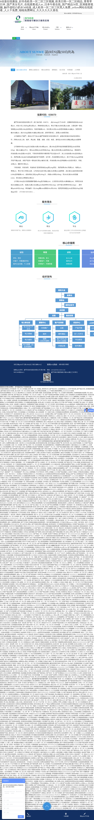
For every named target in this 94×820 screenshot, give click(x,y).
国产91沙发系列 (60, 726)
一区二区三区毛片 (5, 660)
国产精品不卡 (74, 712)
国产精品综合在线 (16, 629)
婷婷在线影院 (5, 517)
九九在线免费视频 (70, 482)
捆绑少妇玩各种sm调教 (7, 457)
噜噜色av (76, 699)
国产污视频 (68, 500)
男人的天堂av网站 (25, 527)
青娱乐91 (62, 531)
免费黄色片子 (65, 797)
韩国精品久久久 (19, 620)
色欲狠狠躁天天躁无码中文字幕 (57, 680)
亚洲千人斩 (28, 540)
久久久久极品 (87, 442)
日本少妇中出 (15, 527)
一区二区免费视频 (78, 565)
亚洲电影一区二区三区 (30, 397)
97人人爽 (78, 660)
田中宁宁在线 (51, 473)
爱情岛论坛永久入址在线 (51, 587)
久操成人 (30, 718)
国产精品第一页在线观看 (7, 602)
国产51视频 (81, 432)
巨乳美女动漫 (87, 763)
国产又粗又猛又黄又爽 (44, 434)
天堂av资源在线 (89, 482)
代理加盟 (72, 70)
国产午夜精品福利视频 (52, 397)
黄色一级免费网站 (66, 803)
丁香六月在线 (20, 430)
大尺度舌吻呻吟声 (35, 796)
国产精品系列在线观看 (15, 562)
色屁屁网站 (76, 697)
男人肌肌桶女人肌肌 (64, 691)
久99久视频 (18, 631)
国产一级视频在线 (47, 428)
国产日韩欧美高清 (44, 649)
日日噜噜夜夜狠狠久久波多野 (85, 720)
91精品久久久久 (7, 569)
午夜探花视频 (19, 695)
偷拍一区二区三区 (69, 419)
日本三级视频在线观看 (7, 500)
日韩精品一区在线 (55, 594)
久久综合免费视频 (71, 668)
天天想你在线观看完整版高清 (70, 707)
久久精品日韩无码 (13, 633)
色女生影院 (66, 722)
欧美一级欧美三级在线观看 (56, 403)
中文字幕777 (83, 716)
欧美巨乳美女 (14, 426)
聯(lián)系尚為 (47, 70)
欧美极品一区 (30, 614)
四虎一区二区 (72, 680)
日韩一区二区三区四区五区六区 (24, 647)
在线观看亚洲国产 (30, 455)
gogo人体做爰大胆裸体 (73, 799)
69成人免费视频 (27, 449)
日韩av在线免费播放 (19, 569)
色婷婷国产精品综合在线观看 (37, 548)
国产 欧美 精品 (17, 449)
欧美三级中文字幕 (38, 509)
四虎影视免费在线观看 (56, 480)
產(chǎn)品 (45, 28)
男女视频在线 (59, 697)
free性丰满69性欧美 (29, 424)
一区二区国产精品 (63, 604)
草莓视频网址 (78, 763)
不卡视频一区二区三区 (16, 424)
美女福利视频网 (23, 403)
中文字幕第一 (74, 741)
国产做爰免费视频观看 (77, 504)
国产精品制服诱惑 (73, 550)
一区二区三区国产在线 (86, 627)
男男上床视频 (49, 475)
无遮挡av (53, 720)
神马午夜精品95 (53, 718)
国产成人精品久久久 (42, 469)
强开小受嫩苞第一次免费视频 (11, 438)
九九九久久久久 (40, 417)
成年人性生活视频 (5, 676)
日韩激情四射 (71, 658)
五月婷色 (68, 649)
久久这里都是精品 (9, 469)
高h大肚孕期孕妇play (48, 743)
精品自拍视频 (36, 430)
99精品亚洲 (49, 616)
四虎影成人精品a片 (67, 594)
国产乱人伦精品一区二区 (43, 465)
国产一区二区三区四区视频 (28, 633)
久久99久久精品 (29, 651)
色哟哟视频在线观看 (80, 395)
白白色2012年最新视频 (48, 739)
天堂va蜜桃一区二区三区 (24, 585)
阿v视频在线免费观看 (44, 440)
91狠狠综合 (23, 407)
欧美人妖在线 (18, 546)
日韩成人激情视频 (43, 438)
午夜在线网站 (28, 745)
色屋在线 (78, 463)
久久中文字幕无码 (18, 567)
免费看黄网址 (33, 440)
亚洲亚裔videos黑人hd (82, 507)
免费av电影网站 (13, 482)
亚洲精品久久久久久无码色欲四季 (40, 600)
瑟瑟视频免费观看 (18, 641)
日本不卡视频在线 (5, 535)
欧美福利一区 (71, 507)
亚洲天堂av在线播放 (44, 577)
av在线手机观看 (36, 411)
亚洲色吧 (73, 654)
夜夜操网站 (70, 395)
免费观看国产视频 (32, 407)
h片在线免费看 (9, 405)
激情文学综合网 (72, 440)
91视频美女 (4, 484)
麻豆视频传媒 (12, 589)
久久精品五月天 (42, 672)
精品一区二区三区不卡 (87, 799)
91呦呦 (36, 718)
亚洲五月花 (11, 422)
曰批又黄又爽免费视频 (86, 707)
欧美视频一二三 (59, 627)
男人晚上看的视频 (9, 705)
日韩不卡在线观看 (6, 641)
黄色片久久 (70, 575)
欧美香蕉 (23, 492)
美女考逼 (44, 436)
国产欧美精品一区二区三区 (18, 548)
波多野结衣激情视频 (7, 523)
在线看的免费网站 (37, 749)
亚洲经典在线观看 (84, 710)
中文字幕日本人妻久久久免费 (84, 747)
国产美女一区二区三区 (34, 625)
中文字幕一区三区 (55, 438)
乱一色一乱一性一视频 (30, 560)
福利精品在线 (64, 540)
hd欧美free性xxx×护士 (20, 751)
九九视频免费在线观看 (31, 405)
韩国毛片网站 (54, 683)
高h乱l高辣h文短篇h (11, 753)
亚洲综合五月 (26, 699)
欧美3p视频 (45, 513)
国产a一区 (80, 618)
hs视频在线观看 (55, 552)
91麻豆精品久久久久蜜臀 (29, 434)
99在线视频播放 (5, 548)
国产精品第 (85, 726)
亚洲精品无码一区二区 (50, 459)
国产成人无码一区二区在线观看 (32, 448)
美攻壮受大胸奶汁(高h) (53, 540)
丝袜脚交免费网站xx (14, 697)
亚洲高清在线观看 (63, 504)
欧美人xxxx (52, 486)
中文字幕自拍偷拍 (14, 616)
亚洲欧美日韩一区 (49, 602)
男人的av (80, 442)
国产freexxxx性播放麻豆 (78, 571)
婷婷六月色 (7, 399)
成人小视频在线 (52, 421)
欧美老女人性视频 (79, 542)
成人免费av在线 (59, 784)
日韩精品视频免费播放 (16, 411)
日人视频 (13, 579)
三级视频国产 (78, 709)
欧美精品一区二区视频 (57, 573)
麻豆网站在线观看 (10, 637)
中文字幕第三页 (78, 434)
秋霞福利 (24, 635)
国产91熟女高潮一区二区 (29, 556)
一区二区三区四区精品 (60, 428)
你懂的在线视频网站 (44, 442)
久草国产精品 (89, 480)
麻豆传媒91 (39, 596)
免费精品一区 (58, 633)
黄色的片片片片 (88, 511)
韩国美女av (51, 419)
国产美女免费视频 (53, 507)
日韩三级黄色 (80, 401)
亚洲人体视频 (71, 608)
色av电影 (70, 666)
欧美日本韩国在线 (79, 809)
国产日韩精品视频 (39, 788)
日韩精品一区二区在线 (74, 492)
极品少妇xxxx (88, 614)
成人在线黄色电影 (78, 606)
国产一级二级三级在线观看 (28, 519)
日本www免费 (69, 709)
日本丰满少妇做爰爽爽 (78, 691)
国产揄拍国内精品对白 (75, 683)
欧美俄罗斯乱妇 (5, 513)
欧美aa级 (41, 405)
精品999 (53, 722)
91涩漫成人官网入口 (44, 693)
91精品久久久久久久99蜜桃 (69, 710)
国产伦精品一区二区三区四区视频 (49, 457)
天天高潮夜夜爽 (18, 409)
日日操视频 (21, 415)
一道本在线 (26, 602)
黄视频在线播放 (19, 745)
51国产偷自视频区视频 (63, 449)
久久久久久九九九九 (48, 797)
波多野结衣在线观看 (40, 691)
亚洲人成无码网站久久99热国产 (81, 596)
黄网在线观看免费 (73, 693)
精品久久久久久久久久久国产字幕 (83, 645)
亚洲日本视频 (20, 579)
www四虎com (64, 591)
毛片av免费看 (31, 552)
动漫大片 (67, 579)
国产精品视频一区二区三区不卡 (38, 403)
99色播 (72, 589)
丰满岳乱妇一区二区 (67, 517)
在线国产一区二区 (49, 449)
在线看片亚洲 (28, 567)
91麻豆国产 (85, 506)
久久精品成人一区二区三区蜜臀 (55, 788)
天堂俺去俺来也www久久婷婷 (74, 409)
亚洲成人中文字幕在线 (64, 511)
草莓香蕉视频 (36, 451)
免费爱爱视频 (64, 529)
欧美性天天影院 (46, 455)
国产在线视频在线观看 (66, 761)
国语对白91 (32, 596)
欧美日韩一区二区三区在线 (14, 674)
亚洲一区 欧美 (22, 685)
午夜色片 (66, 401)
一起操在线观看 (5, 635)
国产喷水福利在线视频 (66, 453)
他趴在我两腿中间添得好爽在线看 (16, 453)
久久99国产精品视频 (60, 475)
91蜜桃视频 (46, 492)
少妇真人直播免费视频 (33, 790)
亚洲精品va (90, 519)
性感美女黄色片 (5, 683)
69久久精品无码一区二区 (42, 658)
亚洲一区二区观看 (44, 767)
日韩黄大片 (85, 623)
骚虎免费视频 (49, 784)
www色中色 (86, 552)
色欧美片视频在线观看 (52, 533)
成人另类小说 (56, 589)
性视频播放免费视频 (53, 745)
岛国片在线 (51, 415)
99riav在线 (72, 540)
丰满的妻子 (26, 565)
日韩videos (84, 457)
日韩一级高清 (51, 685)
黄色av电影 (86, 768)
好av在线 (74, 432)
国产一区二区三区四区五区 (61, 515)
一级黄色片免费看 (9, 542)
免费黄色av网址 (71, 556)
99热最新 (62, 509)
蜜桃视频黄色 (87, 618)
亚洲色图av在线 (61, 575)
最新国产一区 (9, 475)
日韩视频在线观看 (42, 419)
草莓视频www (16, 608)
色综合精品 (71, 533)
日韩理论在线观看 (64, 469)
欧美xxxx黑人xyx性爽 (45, 515)
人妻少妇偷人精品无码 (16, 649)
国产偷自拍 (29, 399)
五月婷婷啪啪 (29, 521)
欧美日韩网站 (19, 405)
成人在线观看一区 (41, 415)
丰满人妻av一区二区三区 (44, 593)
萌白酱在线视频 (85, 459)
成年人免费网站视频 (8, 446)
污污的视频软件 (79, 517)
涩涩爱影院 (9, 546)
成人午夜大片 (44, 504)
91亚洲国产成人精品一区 (80, 405)
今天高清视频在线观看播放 (78, 604)
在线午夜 (11, 397)
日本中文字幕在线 (14, 689)
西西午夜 (66, 583)
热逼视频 (22, 494)
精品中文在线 (39, 697)
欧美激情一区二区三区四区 (47, 407)
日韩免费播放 (35, 786)
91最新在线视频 (38, 610)
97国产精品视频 (49, 697)
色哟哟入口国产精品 (46, 732)
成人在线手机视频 (75, 446)
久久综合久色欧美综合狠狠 (79, 734)
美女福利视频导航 (67, 438)
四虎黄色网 (55, 484)
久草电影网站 (89, 649)
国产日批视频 (58, 417)
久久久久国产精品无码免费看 (53, 596)
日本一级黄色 (53, 581)
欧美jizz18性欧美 (53, 560)
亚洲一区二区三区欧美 (58, 701)
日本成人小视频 (60, 602)
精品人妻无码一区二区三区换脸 (73, 498)
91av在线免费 (10, 623)
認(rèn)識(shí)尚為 (22, 70)
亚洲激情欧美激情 (81, 397)
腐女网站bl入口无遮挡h (25, 395)
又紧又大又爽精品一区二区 (65, 421)
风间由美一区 (10, 467)
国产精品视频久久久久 (48, 411)
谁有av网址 (27, 641)
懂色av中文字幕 (60, 405)
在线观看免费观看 (84, 765)
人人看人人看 (9, 745)
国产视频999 (56, 434)
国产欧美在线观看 (60, 728)
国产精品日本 (18, 397)
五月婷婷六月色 (49, 405)
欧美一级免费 (14, 407)
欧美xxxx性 (18, 709)
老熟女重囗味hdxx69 (59, 703)
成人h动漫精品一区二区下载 (71, 544)
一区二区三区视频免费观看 (29, 438)
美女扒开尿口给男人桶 (75, 562)
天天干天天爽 (40, 608)
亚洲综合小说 (84, 430)
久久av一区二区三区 (43, 629)
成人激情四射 (9, 662)
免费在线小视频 (48, 757)
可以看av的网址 (64, 484)
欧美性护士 (70, 473)
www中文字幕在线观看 (38, 564)
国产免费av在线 (73, 486)
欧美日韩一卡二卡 (74, 687)
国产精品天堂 (68, 465)
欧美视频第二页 (15, 488)
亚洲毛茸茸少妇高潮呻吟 (59, 440)
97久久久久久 (22, 502)
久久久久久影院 (40, 529)
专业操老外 (37, 739)
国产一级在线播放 (35, 801)
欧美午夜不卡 (48, 631)
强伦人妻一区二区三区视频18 (55, 500)
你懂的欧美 (66, 577)
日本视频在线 (24, 488)
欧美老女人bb (47, 494)
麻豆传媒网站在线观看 (39, 585)
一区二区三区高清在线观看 (82, 461)
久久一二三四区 (19, 662)
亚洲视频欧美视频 (16, 600)
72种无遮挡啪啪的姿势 (53, 525)
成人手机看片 (30, 776)
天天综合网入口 (5, 521)
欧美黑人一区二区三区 (20, 591)
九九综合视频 (81, 521)
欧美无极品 (51, 446)
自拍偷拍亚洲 (10, 707)
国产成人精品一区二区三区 (39, 426)
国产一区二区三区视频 (73, 471)
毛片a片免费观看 (88, 546)
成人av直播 (84, 656)
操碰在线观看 (44, 461)
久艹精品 (47, 707)
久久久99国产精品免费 (42, 594)
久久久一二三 (53, 469)
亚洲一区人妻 (60, 409)
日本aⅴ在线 (32, 593)
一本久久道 (4, 482)
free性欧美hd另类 (55, 513)
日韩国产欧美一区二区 (55, 792)
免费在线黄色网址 (31, 579)
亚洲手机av (69, 801)
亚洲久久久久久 (32, 635)
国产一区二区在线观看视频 (36, 453)
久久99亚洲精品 (30, 415)
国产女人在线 (85, 687)
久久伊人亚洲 (79, 631)
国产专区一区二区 (68, 732)
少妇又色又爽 (57, 732)
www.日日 (11, 421)
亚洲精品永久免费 (29, 645)
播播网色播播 (47, 639)
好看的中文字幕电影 (24, 755)
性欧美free (31, 486)
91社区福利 (57, 763)
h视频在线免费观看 (15, 440)
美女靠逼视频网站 (29, 533)
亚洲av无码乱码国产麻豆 (9, 415)
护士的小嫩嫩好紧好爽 (53, 548)
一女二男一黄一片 (27, 714)
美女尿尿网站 (56, 455)
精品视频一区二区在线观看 (45, 622)
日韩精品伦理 (71, 581)
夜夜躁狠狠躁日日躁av (18, 399)
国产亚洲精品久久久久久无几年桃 (65, 676)
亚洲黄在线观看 (20, 401)
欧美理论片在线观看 (57, 465)
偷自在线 (84, 598)
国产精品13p (13, 550)
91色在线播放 (77, 755)
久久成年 (51, 430)
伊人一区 (28, 581)
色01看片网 (53, 645)
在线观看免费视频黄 (56, 544)
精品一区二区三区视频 (84, 502)
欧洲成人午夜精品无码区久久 (26, 477)
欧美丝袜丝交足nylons (22, 422)
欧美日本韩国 (62, 782)
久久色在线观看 (5, 585)
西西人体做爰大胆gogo (68, 463)
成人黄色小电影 (59, 424)
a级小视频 (31, 658)
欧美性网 (21, 451)
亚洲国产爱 (59, 446)
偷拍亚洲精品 (33, 442)
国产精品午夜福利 (62, 720)
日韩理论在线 (17, 478)
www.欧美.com (81, 654)
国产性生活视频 (84, 490)
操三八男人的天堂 (28, 417)
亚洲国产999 (18, 575)
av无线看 (90, 428)
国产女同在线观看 (84, 738)
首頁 (22, 28)
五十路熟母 (86, 562)
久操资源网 (14, 732)
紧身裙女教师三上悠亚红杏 (66, 506)
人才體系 (14, 72)
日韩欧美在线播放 (83, 475)
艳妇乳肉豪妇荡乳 (73, 625)
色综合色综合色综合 (20, 486)
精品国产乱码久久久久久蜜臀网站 (69, 399)
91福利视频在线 (63, 593)
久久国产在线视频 (12, 502)
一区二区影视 (27, 583)
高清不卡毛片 (25, 457)
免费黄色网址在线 (81, 407)
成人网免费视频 (74, 583)
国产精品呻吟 (32, 577)
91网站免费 (5, 579)
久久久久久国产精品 (83, 637)
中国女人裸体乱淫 (80, 670)
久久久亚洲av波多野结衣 (7, 743)
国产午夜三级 (8, 778)
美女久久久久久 (87, 492)
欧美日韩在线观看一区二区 (12, 741)
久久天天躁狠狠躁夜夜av (12, 622)
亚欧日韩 (69, 602)
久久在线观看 (6, 448)
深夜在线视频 (30, 484)
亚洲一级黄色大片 (32, 515)
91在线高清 (90, 515)
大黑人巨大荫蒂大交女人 (55, 502)
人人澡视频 (82, 633)
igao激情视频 (9, 544)
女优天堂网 (28, 451)
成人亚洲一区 (80, 533)
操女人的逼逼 (34, 457)
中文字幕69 (74, 455)
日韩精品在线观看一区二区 (14, 645)
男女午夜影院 (35, 732)
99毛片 (30, 751)
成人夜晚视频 (50, 521)
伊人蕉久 (53, 786)
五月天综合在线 (5, 629)
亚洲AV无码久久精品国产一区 (74, 757)
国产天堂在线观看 (42, 519)
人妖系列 (23, 606)
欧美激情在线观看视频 (56, 519)
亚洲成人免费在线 (71, 442)
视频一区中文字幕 (18, 668)
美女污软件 (5, 451)
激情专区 (24, 772)
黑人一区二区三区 (77, 403)
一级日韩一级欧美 (15, 517)
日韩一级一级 (4, 747)
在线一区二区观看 (17, 448)
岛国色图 (15, 403)
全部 (13, 70)
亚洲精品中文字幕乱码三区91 (20, 693)
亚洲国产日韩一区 (73, 430)
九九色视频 (51, 606)
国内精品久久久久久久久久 (80, 602)
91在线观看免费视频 (63, 459)
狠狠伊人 (28, 430)
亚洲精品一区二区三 (61, 430)
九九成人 (64, 770)
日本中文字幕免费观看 (16, 529)
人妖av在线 (18, 705)
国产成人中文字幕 (33, 523)
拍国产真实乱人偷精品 (66, 560)
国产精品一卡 (78, 560)
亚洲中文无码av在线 (34, 436)
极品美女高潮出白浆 (18, 455)
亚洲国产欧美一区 (33, 504)
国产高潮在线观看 (14, 724)
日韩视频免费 (63, 683)
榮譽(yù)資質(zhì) (35, 70)
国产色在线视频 (24, 428)
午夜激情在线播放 (21, 467)
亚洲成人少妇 (64, 397)
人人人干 (76, 633)
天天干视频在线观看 (30, 807)
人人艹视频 (37, 741)
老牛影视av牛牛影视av (66, 780)
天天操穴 (47, 482)
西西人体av (47, 643)
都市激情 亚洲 (39, 533)
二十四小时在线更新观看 (82, 587)
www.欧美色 (73, 591)
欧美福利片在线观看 (71, 531)
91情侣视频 (76, 513)
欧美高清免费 (51, 554)
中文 (18, 38)
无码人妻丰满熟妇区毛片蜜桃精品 (25, 587)
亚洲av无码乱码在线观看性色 (34, 571)
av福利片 (90, 633)
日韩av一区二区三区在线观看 (32, 674)
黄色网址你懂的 (32, 676)
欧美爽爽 (71, 647)
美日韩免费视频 (13, 498)
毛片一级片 (58, 521)
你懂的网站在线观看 (40, 670)
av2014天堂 (37, 598)
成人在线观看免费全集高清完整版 (75, 554)
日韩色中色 (37, 809)
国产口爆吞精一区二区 (29, 629)
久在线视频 (14, 625)
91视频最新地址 (39, 643)
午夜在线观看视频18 (39, 540)
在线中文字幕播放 (74, 593)
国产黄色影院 (81, 556)
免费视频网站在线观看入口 (85, 422)
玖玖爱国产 (62, 507)
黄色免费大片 (63, 533)
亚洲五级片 (73, 797)
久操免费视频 (66, 596)
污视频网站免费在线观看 (62, 448)
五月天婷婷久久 (33, 498)
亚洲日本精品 (29, 809)
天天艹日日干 (61, 556)
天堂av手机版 (21, 589)
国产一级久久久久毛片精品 (14, 565)
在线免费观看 (39, 511)
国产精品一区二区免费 (59, 395)
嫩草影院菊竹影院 (77, 546)
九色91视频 (5, 426)
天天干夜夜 (64, 643)
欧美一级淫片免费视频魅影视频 (43, 444)
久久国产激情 (37, 531)
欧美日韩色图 (42, 575)
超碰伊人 (85, 540)
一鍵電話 (28, 815)
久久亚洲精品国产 (66, 478)
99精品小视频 (50, 770)
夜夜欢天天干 (53, 712)
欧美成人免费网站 (12, 552)
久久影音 (38, 591)
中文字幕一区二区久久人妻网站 (62, 565)
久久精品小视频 (63, 585)
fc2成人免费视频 (24, 612)
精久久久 (64, 778)
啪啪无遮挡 (28, 749)
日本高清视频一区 (20, 484)
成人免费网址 (14, 428)
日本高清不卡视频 (55, 695)
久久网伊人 (31, 594)
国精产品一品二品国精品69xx (82, 564)
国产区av (36, 461)
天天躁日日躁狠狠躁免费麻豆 (59, 674)
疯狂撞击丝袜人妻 (13, 436)
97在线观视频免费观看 (21, 596)
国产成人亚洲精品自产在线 (41, 413)
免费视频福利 (8, 687)
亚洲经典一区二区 (73, 490)
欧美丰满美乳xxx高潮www (22, 656)
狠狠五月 (64, 413)
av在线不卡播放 (72, 475)
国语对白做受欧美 (77, 511)
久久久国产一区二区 (49, 656)
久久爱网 (73, 401)
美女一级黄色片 (46, 583)
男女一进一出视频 (5, 403)
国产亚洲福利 (89, 533)
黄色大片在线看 (61, 623)
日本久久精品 (62, 651)
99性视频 (14, 463)
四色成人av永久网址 (86, 583)
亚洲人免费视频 (57, 637)
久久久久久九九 (23, 442)
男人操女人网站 (61, 473)
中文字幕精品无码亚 (8, 401)
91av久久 (14, 395)
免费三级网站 (43, 718)
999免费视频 (87, 469)
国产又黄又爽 (23, 498)
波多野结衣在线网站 (27, 741)
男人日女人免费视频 (29, 475)
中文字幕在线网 (53, 426)
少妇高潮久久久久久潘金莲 (23, 413)
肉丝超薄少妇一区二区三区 (14, 560)
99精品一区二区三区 (23, 666)
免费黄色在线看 (55, 707)
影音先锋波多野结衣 (78, 649)
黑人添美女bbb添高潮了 (15, 583)
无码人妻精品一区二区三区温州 (35, 401)
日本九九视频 (27, 631)
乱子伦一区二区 (55, 463)
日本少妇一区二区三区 (67, 548)
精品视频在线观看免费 (45, 565)
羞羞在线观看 (10, 691)
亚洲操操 (25, 504)
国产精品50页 (78, 421)
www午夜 (82, 488)
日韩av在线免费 (68, 633)
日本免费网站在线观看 (12, 419)
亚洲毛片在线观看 (77, 436)
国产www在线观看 (66, 513)
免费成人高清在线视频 (59, 608)
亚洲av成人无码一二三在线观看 (21, 618)
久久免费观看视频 (60, 747)
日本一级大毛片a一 (11, 477)
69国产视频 (14, 730)
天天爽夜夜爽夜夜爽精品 (81, 438)
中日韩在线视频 (30, 500)
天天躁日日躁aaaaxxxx (67, 525)
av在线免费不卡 (28, 461)
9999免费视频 (51, 612)
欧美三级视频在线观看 (39, 409)
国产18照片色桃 (46, 451)
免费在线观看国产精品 (68, 467)
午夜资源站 (63, 610)
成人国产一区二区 (44, 573)
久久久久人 (73, 577)
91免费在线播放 (85, 807)
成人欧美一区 (75, 656)
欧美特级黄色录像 (41, 446)
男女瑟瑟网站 (90, 809)
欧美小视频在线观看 (34, 772)
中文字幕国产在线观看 (52, 453)
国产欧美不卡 (60, 554)
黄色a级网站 (21, 571)
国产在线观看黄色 (44, 687)
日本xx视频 (76, 465)
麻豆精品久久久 (41, 500)
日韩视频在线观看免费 (53, 529)
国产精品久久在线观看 (9, 538)
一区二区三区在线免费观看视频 (74, 573)
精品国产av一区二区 (8, 413)
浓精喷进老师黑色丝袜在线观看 (55, 477)
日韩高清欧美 (6, 672)
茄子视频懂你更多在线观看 (82, 451)
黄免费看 (11, 656)
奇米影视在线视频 (82, 778)
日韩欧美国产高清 (63, 672)
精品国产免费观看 (38, 449)
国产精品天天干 (14, 494)
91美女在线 (5, 488)
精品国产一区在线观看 (47, 523)
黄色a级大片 (50, 763)
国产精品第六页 (50, 623)
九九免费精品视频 (14, 606)
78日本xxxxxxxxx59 (49, 749)
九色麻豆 (37, 780)
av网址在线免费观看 (58, 494)
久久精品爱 (44, 430)
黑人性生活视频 (7, 536)
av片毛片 (9, 409)
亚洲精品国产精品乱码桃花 (43, 710)
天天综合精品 (22, 515)
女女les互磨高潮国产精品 (50, 567)
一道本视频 (40, 587)
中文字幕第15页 (61, 612)
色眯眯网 (54, 651)
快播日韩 (59, 722)
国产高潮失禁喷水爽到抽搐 (40, 527)
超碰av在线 (54, 399)
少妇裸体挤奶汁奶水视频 (58, 635)
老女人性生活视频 (68, 519)
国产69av (64, 666)
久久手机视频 (40, 478)
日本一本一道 (18, 461)
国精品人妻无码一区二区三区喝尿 (61, 432)
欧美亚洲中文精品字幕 (58, 649)
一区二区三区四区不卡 (50, 604)
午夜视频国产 (18, 475)
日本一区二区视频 (16, 504)
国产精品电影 (19, 554)
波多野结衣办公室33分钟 (70, 480)
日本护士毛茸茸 (36, 432)
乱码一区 (62, 801)
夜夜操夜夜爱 (84, 529)
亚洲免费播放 (4, 749)
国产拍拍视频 (19, 623)
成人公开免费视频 (82, 610)
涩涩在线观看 (58, 488)
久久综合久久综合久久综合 (83, 419)
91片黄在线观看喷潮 (76, 768)
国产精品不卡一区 (64, 536)
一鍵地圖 (65, 815)
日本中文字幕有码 (21, 743)
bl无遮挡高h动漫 (81, 413)
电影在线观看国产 (81, 608)
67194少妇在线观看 (56, 629)
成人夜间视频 (53, 504)
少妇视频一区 (46, 562)
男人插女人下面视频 (70, 538)
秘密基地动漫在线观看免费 (55, 538)
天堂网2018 (80, 482)
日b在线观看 (70, 461)
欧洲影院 (5, 581)
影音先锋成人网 (39, 707)
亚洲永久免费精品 (35, 428)
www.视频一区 (89, 681)
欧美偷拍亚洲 (28, 459)
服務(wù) (69, 28)
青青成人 (50, 730)
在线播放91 (72, 397)
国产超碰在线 (28, 610)
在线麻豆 (13, 585)
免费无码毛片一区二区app (34, 569)
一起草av (26, 660)
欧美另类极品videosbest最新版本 (66, 407)
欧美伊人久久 (34, 687)
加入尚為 (64, 70)
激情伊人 (71, 639)
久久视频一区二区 (21, 471)
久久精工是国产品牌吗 (51, 678)
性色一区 (11, 484)
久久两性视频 (16, 714)
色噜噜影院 (39, 424)
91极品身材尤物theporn (72, 509)
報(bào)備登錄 (67, 13)
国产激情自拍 (83, 444)
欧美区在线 (70, 451)
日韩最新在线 (86, 714)
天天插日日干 (65, 589)
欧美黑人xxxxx (62, 492)
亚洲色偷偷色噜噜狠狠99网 (22, 558)
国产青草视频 (75, 459)
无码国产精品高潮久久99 (55, 436)
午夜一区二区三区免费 (63, 411)
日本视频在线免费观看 (47, 496)
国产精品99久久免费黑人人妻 (74, 494)
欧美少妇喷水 (46, 463)
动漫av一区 (41, 397)
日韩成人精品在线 (30, 469)
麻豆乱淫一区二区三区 (16, 736)
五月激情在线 (13, 515)
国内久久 (53, 620)
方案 (57, 28)
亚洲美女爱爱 (49, 738)
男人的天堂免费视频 (41, 680)
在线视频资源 (12, 432)
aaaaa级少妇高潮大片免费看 (34, 589)
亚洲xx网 (43, 421)
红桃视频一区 (77, 500)
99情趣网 (82, 480)
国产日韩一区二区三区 (20, 604)
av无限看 (86, 743)
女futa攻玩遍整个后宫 (80, 453)
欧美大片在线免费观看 (7, 575)
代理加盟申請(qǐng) (77, 13)
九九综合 (88, 496)
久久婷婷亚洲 (64, 794)
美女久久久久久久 (29, 529)
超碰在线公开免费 (45, 399)
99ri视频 (82, 399)
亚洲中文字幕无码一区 (69, 521)
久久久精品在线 (55, 467)
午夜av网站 (78, 552)
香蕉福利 (51, 728)
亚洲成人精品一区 (49, 664)
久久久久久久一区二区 (17, 521)
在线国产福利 (28, 739)
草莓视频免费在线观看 (9, 496)
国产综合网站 (66, 786)
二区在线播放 (77, 714)
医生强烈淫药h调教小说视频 (54, 401)
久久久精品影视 (52, 691)
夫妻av (39, 455)
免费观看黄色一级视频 (85, 652)
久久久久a (51, 747)
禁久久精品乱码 (49, 424)
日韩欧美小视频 (63, 678)
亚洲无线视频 (47, 395)
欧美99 (91, 745)
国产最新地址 (28, 620)
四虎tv (87, 558)
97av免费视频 (31, 792)
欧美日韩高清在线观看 (16, 459)
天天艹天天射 (51, 409)
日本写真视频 (16, 492)
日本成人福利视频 (29, 535)
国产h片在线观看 (11, 614)
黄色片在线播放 (66, 455)
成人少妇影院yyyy (47, 618)
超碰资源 (14, 672)
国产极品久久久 (59, 498)
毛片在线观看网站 (79, 629)
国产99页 (69, 728)
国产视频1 (28, 794)
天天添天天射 (4, 424)
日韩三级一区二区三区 (74, 598)
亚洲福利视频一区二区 (28, 697)
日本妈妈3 (8, 618)
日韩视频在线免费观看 (62, 415)
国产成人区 (77, 535)
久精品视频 (10, 558)
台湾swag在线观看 (72, 718)
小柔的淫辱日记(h (27, 444)
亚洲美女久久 (81, 770)
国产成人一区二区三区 (64, 724)
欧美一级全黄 (22, 625)
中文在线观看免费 (57, 583)
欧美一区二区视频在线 (86, 455)
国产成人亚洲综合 (55, 413)
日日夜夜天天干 (9, 417)
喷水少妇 (36, 399)
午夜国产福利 (19, 421)
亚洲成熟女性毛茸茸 (70, 502)
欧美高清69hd (17, 434)
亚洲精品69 (25, 573)
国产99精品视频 (83, 531)
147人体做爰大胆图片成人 (68, 618)
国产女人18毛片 (75, 515)
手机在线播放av (44, 786)
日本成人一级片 (37, 459)
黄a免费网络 (36, 683)
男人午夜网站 (67, 622)
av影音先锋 (34, 565)
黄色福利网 (9, 564)
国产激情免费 (34, 767)
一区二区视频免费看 (28, 465)
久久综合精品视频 (30, 446)
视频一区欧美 (86, 622)
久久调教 (37, 651)
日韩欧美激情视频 (39, 521)
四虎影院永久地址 (67, 714)
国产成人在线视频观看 (73, 635)
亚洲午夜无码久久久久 (51, 761)
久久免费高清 (58, 622)
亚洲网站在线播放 (17, 535)
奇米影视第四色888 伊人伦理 (55, 641)
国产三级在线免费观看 (20, 594)
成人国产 (17, 457)
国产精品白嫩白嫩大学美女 (34, 494)
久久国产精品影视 (32, 542)
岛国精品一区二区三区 (64, 571)
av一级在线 (62, 668)
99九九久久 (53, 492)
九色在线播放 (72, 778)
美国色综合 (3, 685)
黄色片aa (42, 784)
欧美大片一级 (35, 544)
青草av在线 (69, 623)
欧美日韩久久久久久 (27, 759)
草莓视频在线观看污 (58, 776)
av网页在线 (25, 440)
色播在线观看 (13, 610)
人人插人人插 (8, 604)
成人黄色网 (77, 732)
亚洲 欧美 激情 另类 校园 (73, 726)
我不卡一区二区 (68, 417)
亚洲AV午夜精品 (53, 536)
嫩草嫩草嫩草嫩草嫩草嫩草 (32, 421)
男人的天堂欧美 (59, 738)
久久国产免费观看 (78, 681)
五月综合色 (88, 401)
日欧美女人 (26, 786)
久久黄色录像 (8, 478)
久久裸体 (40, 488)
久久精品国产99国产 (46, 422)
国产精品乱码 (38, 757)
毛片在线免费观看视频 (50, 506)
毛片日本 (9, 761)
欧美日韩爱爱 (53, 681)
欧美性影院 (52, 527)
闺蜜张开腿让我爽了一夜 (43, 490)
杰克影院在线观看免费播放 (76, 558)
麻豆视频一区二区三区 (34, 743)
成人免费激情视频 (44, 722)
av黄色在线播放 (75, 523)
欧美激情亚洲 (62, 581)
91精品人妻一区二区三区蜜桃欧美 (78, 705)
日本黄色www (31, 608)
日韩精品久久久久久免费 (58, 658)
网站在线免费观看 (37, 506)
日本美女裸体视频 (28, 712)
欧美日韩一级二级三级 (60, 647)
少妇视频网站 (47, 589)
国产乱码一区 (10, 554)
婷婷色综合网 (53, 546)
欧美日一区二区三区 (80, 575)
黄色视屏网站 (74, 415)
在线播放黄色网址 (14, 480)
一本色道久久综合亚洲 (66, 569)
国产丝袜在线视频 (65, 457)
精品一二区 (84, 544)
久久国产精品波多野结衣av (71, 488)
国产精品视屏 (13, 720)
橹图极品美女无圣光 (34, 797)
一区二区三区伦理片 (66, 434)
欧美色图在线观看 (22, 538)
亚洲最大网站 (49, 417)
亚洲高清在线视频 (26, 724)
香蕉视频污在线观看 (8, 587)
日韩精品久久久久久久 (28, 473)
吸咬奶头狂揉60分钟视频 (68, 422)
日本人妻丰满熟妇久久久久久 (22, 506)
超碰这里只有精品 (73, 782)
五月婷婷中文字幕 (64, 654)
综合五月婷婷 (24, 436)
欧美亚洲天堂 (18, 417)
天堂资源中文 (46, 432)
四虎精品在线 (84, 701)
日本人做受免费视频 (45, 542)
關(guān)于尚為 (34, 28)
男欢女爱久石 (22, 552)
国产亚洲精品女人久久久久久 (56, 670)
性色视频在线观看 (32, 502)
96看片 (11, 747)
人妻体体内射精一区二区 (62, 523)
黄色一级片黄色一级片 (81, 525)
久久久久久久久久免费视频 (81, 689)
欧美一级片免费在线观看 (77, 426)
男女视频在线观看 (21, 542)
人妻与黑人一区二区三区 (46, 627)
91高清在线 (84, 523)
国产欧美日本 (35, 699)
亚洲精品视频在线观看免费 (24, 509)
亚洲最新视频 (34, 573)
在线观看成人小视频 (71, 424)
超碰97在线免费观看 (71, 685)
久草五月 (83, 703)
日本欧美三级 (89, 606)
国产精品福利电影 (64, 426)
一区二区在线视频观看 (34, 463)
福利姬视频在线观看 (76, 469)
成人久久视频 (14, 531)
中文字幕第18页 (36, 618)
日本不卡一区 (15, 511)
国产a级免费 (14, 451)
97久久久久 (56, 422)
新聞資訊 (56, 70)
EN (14, 38)
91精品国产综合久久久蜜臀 (59, 562)
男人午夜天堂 (29, 598)
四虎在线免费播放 (5, 395)
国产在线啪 (68, 405)
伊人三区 (88, 612)
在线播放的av (22, 720)
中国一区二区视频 (24, 426)
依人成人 (21, 610)
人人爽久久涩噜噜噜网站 (8, 430)
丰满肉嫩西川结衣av (43, 720)
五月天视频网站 (33, 722)
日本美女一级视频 (46, 471)
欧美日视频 (64, 693)
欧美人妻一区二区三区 (58, 442)
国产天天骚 (24, 525)
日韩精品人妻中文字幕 (24, 432)
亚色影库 (68, 403)
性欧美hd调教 (17, 734)
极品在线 (13, 765)
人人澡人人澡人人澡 (80, 473)
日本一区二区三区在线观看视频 (64, 496)
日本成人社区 (8, 434)
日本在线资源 (84, 693)
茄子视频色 (77, 623)
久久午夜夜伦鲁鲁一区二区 (50, 531)
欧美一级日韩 (19, 446)
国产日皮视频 (68, 564)
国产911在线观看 (46, 651)
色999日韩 (66, 446)
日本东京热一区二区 (80, 417)
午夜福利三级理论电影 (72, 716)
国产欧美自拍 (43, 747)
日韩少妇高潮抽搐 (40, 473)
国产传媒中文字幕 (76, 411)
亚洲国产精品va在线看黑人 (57, 461)
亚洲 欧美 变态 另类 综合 (81, 569)
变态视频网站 (7, 449)
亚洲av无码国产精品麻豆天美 (32, 654)
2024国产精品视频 (81, 467)
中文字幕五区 (40, 475)
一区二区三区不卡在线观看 (45, 633)
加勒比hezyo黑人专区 (38, 623)
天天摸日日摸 (48, 517)
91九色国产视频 (88, 666)
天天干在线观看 (48, 488)
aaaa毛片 (5, 770)
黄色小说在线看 (74, 529)
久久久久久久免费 (87, 484)
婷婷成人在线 (73, 643)
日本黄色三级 (47, 484)
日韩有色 (21, 482)
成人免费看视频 (34, 422)
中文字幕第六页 (15, 767)
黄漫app (68, 477)
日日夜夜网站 (17, 444)
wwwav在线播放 (86, 736)
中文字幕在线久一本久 (42, 486)
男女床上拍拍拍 (37, 794)
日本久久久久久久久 (26, 536)
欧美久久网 (20, 681)
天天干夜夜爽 (72, 770)
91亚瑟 (85, 683)
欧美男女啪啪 (43, 502)
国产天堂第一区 (77, 622)
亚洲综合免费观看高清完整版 (24, 707)
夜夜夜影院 (33, 488)
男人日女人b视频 (18, 651)
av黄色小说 (59, 419)
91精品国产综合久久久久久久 (79, 672)
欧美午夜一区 (38, 567)
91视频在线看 (9, 596)
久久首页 (80, 440)
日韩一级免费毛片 (47, 550)
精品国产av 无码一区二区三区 (34, 482)
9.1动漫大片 (71, 413)
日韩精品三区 (27, 409)
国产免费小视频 (37, 395)
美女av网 (56, 618)
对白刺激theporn (41, 477)
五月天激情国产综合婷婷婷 (29, 480)
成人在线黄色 (9, 461)
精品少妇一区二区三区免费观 (60, 687)
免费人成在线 (16, 759)
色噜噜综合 (56, 478)
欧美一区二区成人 (59, 616)
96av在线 (88, 426)
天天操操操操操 (29, 554)
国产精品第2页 (55, 790)
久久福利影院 (10, 695)
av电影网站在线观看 (51, 579)
